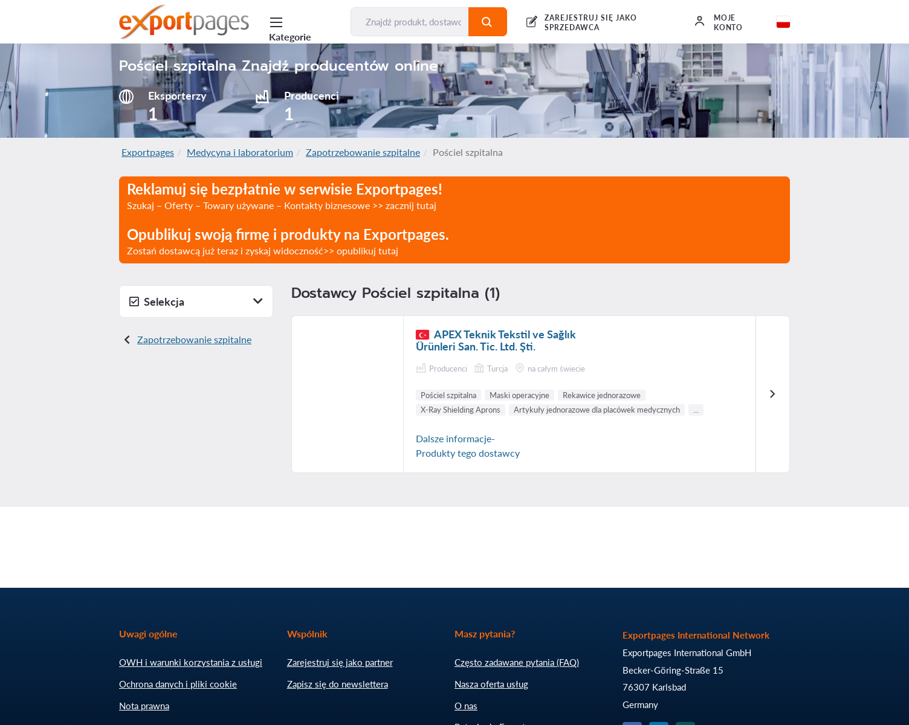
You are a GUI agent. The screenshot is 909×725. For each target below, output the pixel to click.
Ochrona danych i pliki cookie (178, 683)
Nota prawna (144, 705)
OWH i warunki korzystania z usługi (190, 662)
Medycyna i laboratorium (240, 152)
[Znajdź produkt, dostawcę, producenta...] (410, 21)
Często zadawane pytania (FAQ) (516, 662)
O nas (465, 705)
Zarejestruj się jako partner (340, 662)
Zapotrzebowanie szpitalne (363, 152)
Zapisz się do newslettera (337, 683)
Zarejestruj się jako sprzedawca (590, 22)
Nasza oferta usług (491, 683)
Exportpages (147, 152)
